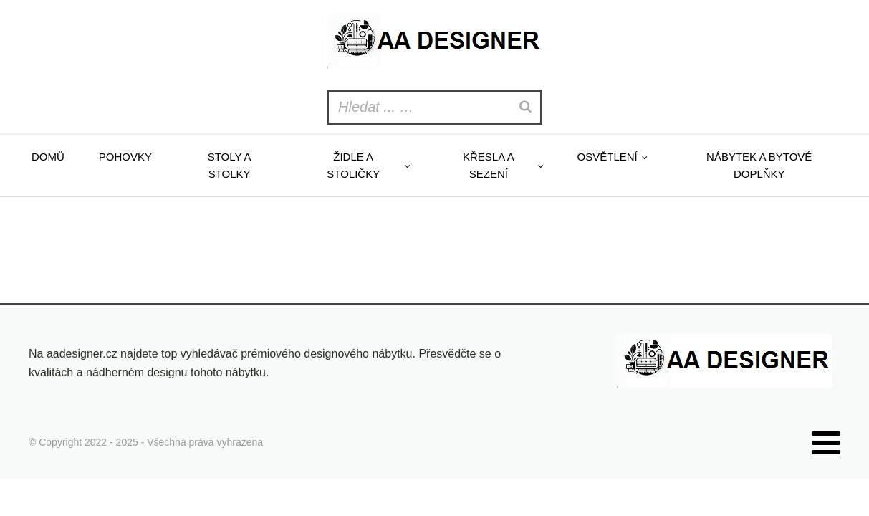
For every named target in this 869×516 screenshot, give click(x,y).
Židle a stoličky (353, 165)
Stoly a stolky (229, 165)
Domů (48, 156)
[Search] (527, 107)
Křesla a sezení (488, 165)
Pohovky (125, 156)
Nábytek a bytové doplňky (759, 165)
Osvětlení (607, 156)
